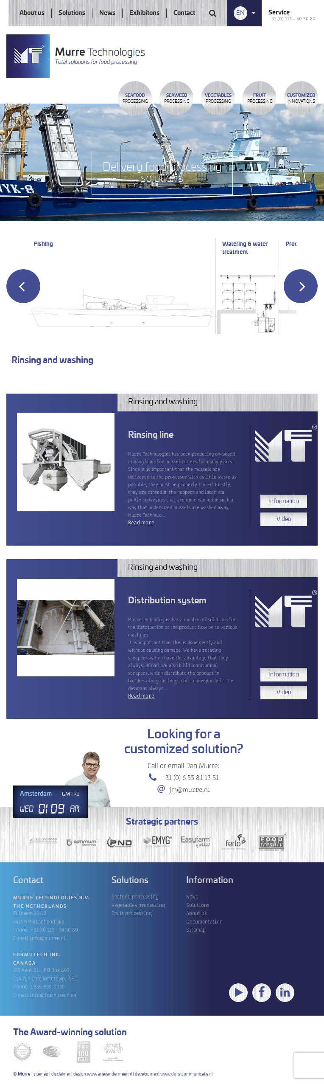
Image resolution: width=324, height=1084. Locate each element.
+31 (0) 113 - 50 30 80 (292, 18)
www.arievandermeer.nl (109, 1074)
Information (283, 501)
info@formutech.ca (53, 995)
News (107, 13)
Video (284, 519)
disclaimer (60, 1074)
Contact (184, 13)
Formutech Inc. (37, 955)
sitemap (41, 1074)
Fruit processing (132, 913)
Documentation (204, 921)
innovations (301, 98)
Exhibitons (144, 13)
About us (32, 13)
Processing (135, 98)
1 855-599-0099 (47, 986)
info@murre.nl (47, 938)
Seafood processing (135, 896)
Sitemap (196, 929)
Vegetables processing (138, 905)
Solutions (72, 13)
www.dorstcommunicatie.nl (186, 1074)
